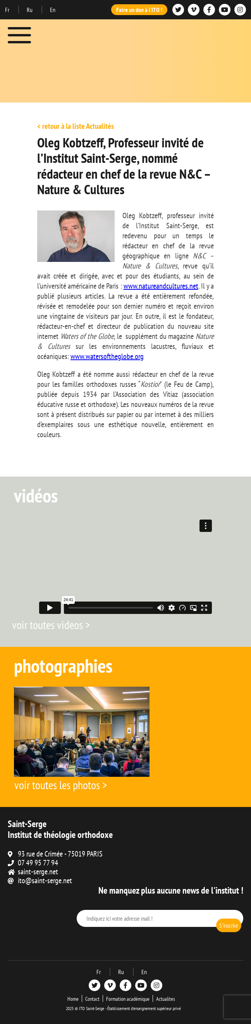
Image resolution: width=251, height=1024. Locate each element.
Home (73, 998)
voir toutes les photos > (60, 784)
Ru (30, 10)
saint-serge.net (38, 872)
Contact (92, 998)
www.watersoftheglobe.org (107, 356)
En (52, 10)
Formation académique (128, 998)
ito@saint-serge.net (45, 880)
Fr (7, 10)
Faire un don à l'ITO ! (139, 10)
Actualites (165, 998)
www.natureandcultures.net (161, 286)
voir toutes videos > (51, 624)
